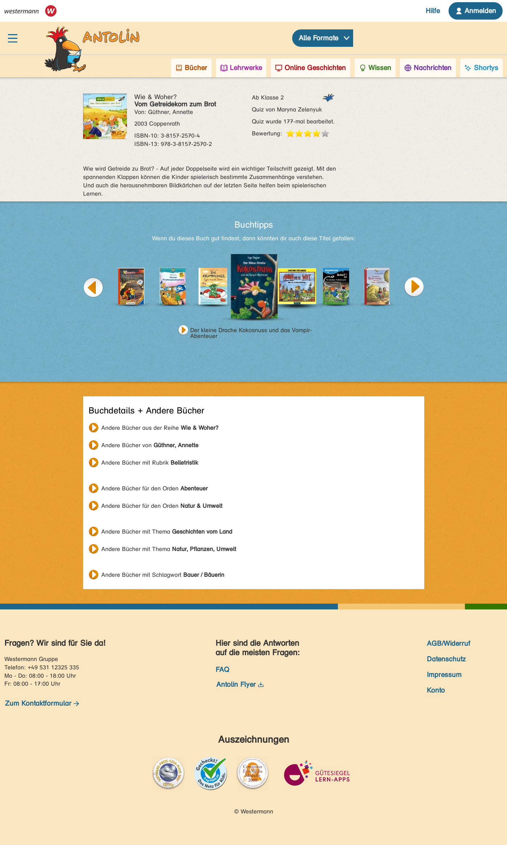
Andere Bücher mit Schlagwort (162, 574)
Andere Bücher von (150, 445)
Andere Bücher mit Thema (166, 531)
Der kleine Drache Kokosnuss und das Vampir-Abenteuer (251, 331)
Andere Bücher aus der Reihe (159, 427)
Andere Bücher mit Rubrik (149, 462)
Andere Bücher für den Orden (154, 488)
